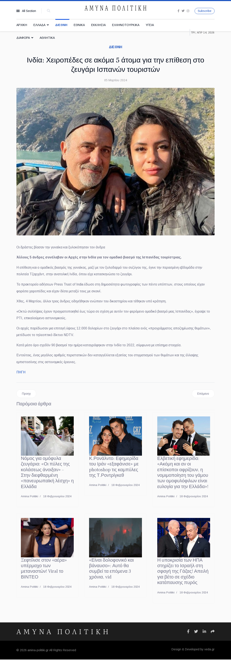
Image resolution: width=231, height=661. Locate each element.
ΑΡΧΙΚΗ (21, 25)
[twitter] (183, 11)
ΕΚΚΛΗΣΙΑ (98, 25)
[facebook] (178, 11)
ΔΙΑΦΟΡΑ (23, 37)
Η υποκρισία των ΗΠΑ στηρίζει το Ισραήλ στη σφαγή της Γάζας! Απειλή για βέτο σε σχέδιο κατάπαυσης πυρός (183, 573)
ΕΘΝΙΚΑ (79, 25)
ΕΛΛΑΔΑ (39, 25)
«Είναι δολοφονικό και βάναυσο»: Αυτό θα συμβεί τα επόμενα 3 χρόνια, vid (111, 570)
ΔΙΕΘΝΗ (61, 25)
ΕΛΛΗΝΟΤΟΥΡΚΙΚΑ (125, 25)
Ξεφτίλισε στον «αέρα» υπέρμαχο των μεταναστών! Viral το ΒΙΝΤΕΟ (44, 570)
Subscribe (204, 11)
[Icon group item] (188, 633)
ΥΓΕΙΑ (150, 25)
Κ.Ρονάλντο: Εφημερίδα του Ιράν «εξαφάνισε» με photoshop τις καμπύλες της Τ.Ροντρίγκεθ (114, 468)
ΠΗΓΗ (20, 373)
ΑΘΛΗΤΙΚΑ (47, 37)
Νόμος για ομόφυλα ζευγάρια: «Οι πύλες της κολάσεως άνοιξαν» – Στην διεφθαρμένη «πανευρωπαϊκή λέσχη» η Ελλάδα (47, 474)
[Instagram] (188, 11)
